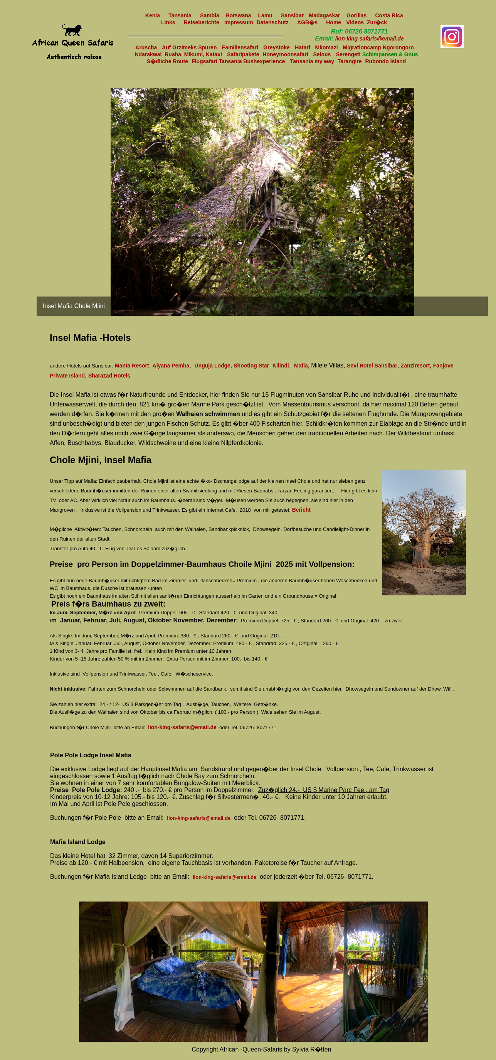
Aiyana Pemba (171, 365)
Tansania (180, 15)
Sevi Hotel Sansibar (372, 365)
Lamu (265, 15)
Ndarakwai (150, 54)
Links (168, 22)
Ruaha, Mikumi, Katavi (193, 54)
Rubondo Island (385, 61)
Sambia (211, 15)
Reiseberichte (201, 22)
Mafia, (301, 365)
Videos (356, 22)
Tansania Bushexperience (252, 61)
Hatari (303, 47)
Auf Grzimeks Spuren (189, 47)
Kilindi (280, 365)
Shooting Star (251, 365)
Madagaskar (326, 15)
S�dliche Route (167, 61)
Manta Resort (132, 365)
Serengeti (348, 54)
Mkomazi (327, 47)
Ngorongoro (398, 47)
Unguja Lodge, (213, 365)
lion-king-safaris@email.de (369, 38)
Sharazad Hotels (109, 375)
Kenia (152, 15)
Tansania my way (312, 61)
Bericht (301, 510)
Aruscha (146, 47)
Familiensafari (240, 47)
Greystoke (276, 47)
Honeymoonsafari (285, 54)
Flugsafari (205, 61)
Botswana (238, 15)
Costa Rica (389, 15)
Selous (322, 54)
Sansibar (292, 15)
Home (333, 22)
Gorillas (356, 15)
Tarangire (350, 61)
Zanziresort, (416, 365)
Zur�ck (377, 22)
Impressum (238, 22)
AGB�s (307, 22)
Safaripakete (243, 54)
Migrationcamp (363, 47)
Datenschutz (273, 22)
